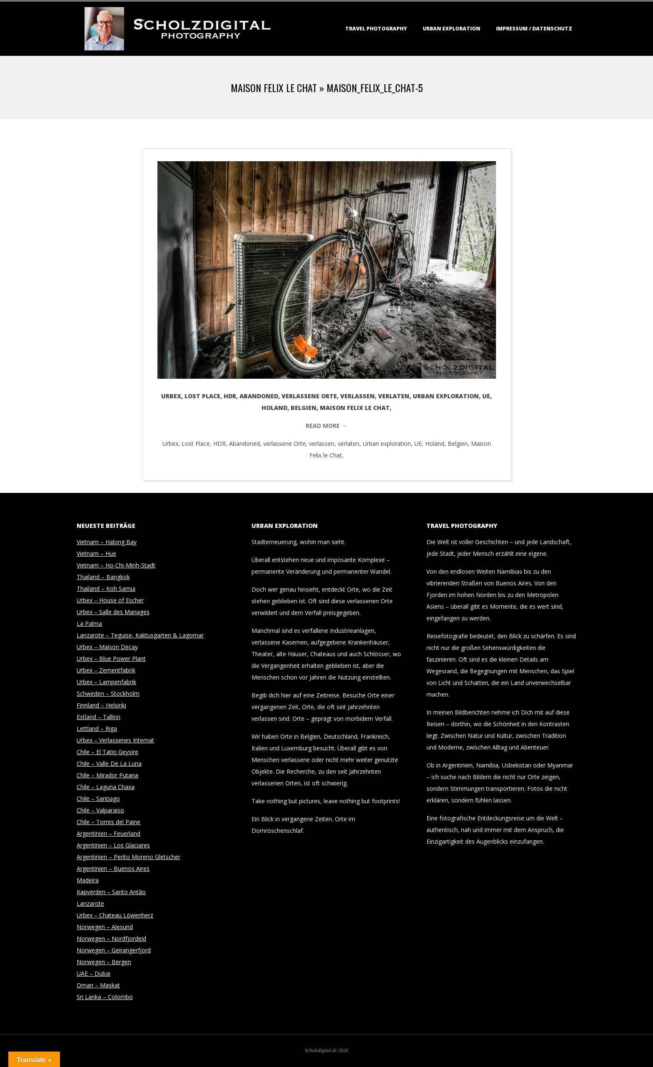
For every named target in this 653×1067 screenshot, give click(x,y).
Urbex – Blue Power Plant (111, 658)
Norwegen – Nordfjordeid (111, 938)
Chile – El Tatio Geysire (107, 752)
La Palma (89, 623)
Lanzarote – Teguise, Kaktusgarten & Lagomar (140, 635)
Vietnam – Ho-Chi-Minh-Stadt (116, 565)
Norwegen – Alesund (105, 927)
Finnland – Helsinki (101, 705)
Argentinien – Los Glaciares (113, 845)
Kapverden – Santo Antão (111, 892)
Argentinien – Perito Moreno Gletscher (128, 857)
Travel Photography (376, 28)
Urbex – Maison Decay (107, 647)
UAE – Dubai (93, 973)
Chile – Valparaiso (100, 810)
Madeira (88, 880)
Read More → (326, 426)
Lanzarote (90, 903)
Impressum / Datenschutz (534, 28)
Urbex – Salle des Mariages (113, 612)
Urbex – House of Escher (110, 600)
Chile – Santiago (98, 798)
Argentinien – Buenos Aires (113, 868)
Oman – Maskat (98, 985)
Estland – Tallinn (98, 717)
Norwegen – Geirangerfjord (114, 950)
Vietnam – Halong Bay (107, 542)
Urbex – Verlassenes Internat (115, 740)
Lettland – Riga (97, 728)
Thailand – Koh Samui (106, 588)
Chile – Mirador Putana (107, 775)
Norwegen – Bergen (104, 962)
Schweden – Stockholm (108, 693)
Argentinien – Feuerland (108, 833)
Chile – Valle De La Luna (109, 763)
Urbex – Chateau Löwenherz (115, 915)
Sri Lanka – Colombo (105, 997)
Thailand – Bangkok (103, 577)
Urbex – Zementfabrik (106, 670)
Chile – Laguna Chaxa (106, 787)
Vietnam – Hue (96, 553)
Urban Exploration (451, 28)
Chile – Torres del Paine (108, 822)
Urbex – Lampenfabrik (106, 682)
